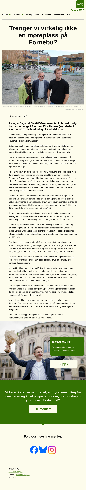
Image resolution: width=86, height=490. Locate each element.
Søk (68, 14)
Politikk (5, 14)
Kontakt (17, 14)
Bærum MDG (77, 10)
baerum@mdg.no (16, 472)
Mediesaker (59, 14)
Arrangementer (32, 14)
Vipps (63, 364)
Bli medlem (46, 14)
